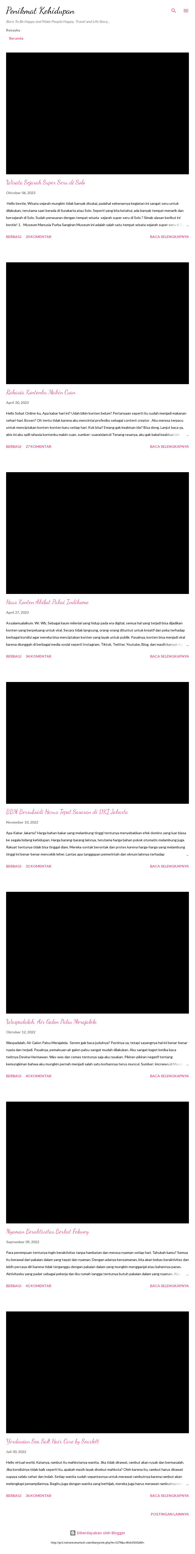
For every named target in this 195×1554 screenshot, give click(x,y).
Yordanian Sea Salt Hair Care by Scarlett (52, 1441)
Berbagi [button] (13, 236)
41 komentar (38, 1286)
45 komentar (38, 1076)
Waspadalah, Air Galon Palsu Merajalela (51, 1021)
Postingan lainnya (170, 1514)
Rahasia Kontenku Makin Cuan (40, 392)
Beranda (16, 38)
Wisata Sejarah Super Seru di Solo (45, 182)
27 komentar (38, 446)
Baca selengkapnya (169, 236)
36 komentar (38, 1495)
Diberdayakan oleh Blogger (97, 1532)
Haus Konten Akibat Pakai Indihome (47, 602)
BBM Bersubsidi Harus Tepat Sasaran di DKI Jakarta (67, 811)
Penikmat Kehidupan (40, 10)
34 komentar (38, 656)
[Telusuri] (174, 9)
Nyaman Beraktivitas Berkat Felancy (47, 1231)
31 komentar (38, 866)
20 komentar (38, 236)
